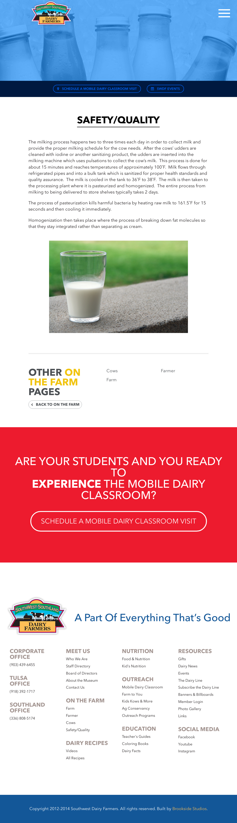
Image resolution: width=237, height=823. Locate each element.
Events (183, 673)
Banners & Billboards (195, 694)
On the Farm (54, 377)
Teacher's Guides (136, 736)
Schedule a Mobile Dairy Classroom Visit (97, 89)
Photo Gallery (189, 708)
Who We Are (76, 659)
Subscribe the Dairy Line (198, 687)
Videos (72, 750)
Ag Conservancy (136, 708)
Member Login (190, 701)
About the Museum (82, 680)
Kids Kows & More (137, 701)
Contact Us (75, 687)
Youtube (185, 744)
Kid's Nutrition (134, 666)
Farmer (168, 371)
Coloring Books (135, 743)
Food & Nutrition (136, 659)
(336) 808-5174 (22, 718)
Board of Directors (81, 673)
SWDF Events (165, 89)
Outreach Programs (138, 715)
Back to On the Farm (55, 404)
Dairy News (187, 666)
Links (182, 716)
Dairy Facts (131, 750)
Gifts (182, 659)
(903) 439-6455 (22, 664)
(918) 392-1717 (22, 691)
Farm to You (132, 694)
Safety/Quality (78, 729)
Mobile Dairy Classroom (142, 687)
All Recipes (75, 758)
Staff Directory (78, 666)
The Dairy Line (190, 680)
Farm (111, 380)
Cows (112, 371)
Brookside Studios (189, 809)
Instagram (186, 751)
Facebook (186, 737)
